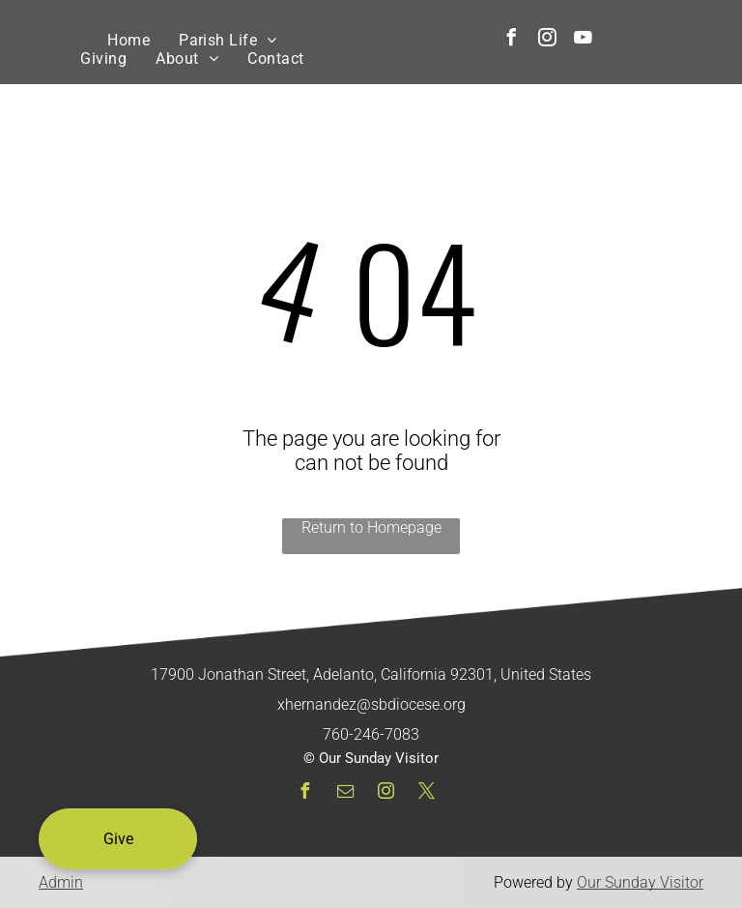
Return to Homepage (371, 527)
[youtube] (582, 40)
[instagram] (546, 40)
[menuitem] (128, 40)
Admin (61, 882)
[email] (344, 793)
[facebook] (511, 40)
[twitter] (426, 793)
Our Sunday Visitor (640, 882)
